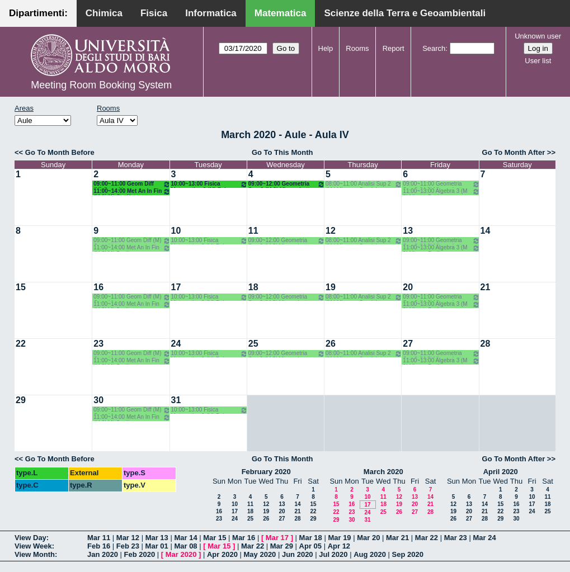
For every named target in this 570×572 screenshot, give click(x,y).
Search (433, 48)
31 (176, 400)
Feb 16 (98, 546)
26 (331, 343)
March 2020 (383, 471)
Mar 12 (127, 537)
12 (331, 230)
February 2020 (266, 471)
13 (408, 230)
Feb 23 (127, 546)
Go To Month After (513, 152)
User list (538, 60)
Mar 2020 (181, 554)
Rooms (357, 48)
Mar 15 (214, 537)
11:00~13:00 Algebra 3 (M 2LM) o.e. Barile (441, 191)
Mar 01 (156, 546)
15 (21, 287)
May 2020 (260, 554)
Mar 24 (484, 537)
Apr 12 (339, 546)
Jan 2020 (102, 554)
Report (393, 48)
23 (98, 343)
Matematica (281, 13)
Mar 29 (281, 546)
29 (21, 400)
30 (98, 400)
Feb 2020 (140, 554)
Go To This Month (282, 152)
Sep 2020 (407, 554)
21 (486, 287)
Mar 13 (156, 537)
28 (486, 343)
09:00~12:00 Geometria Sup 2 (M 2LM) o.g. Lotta (286, 184)
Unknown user (538, 36)
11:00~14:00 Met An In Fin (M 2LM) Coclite (131, 191)
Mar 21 (397, 537)
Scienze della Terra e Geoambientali (405, 13)
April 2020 (500, 471)
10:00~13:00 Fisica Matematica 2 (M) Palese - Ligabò (209, 184)
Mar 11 (98, 537)
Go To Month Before (60, 152)
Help (325, 48)
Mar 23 (455, 537)
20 (408, 287)
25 (253, 343)
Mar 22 (426, 537)
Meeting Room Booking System (101, 85)
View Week (33, 546)
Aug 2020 (370, 554)
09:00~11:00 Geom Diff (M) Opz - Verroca (131, 184)
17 (176, 287)
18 (253, 287)
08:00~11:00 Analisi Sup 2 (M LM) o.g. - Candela (364, 184)
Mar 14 (185, 537)
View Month (35, 554)
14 (486, 230)
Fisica (153, 13)
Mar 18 (310, 537)
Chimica (104, 13)
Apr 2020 (222, 554)
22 (21, 343)
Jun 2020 (297, 554)
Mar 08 (185, 546)
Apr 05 (310, 546)
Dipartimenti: (38, 13)
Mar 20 (368, 537)
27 (408, 343)
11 (253, 230)
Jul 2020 (333, 554)
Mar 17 (277, 537)
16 (98, 287)
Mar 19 (339, 537)
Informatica (211, 13)
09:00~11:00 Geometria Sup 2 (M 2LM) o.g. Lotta (441, 184)
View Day (30, 537)
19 (331, 287)
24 (176, 343)
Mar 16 (243, 537)
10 (176, 230)
